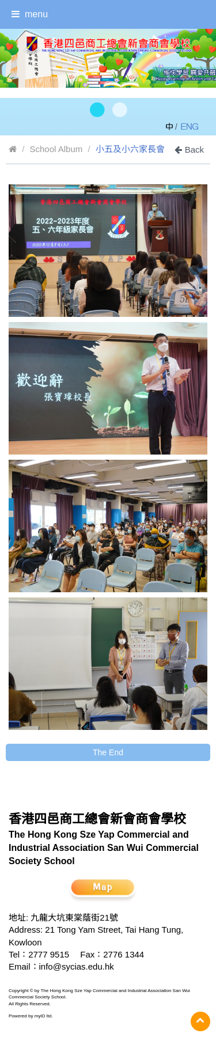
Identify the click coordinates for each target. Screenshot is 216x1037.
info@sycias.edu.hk (76, 966)
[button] (96, 110)
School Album (56, 149)
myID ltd (43, 1016)
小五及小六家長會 (130, 149)
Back (189, 149)
